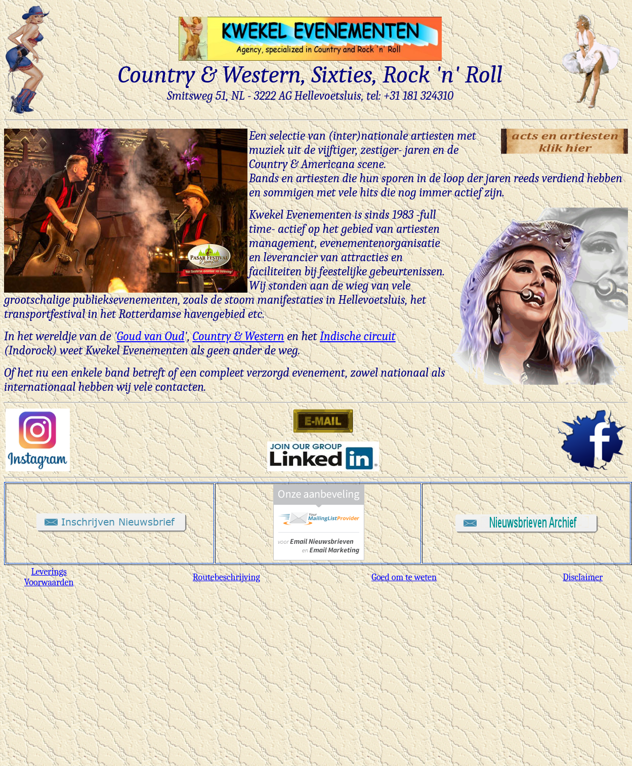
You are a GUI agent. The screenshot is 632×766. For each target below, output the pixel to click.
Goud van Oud (151, 336)
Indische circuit (358, 336)
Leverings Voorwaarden (49, 577)
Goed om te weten (404, 577)
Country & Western (238, 336)
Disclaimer (583, 577)
